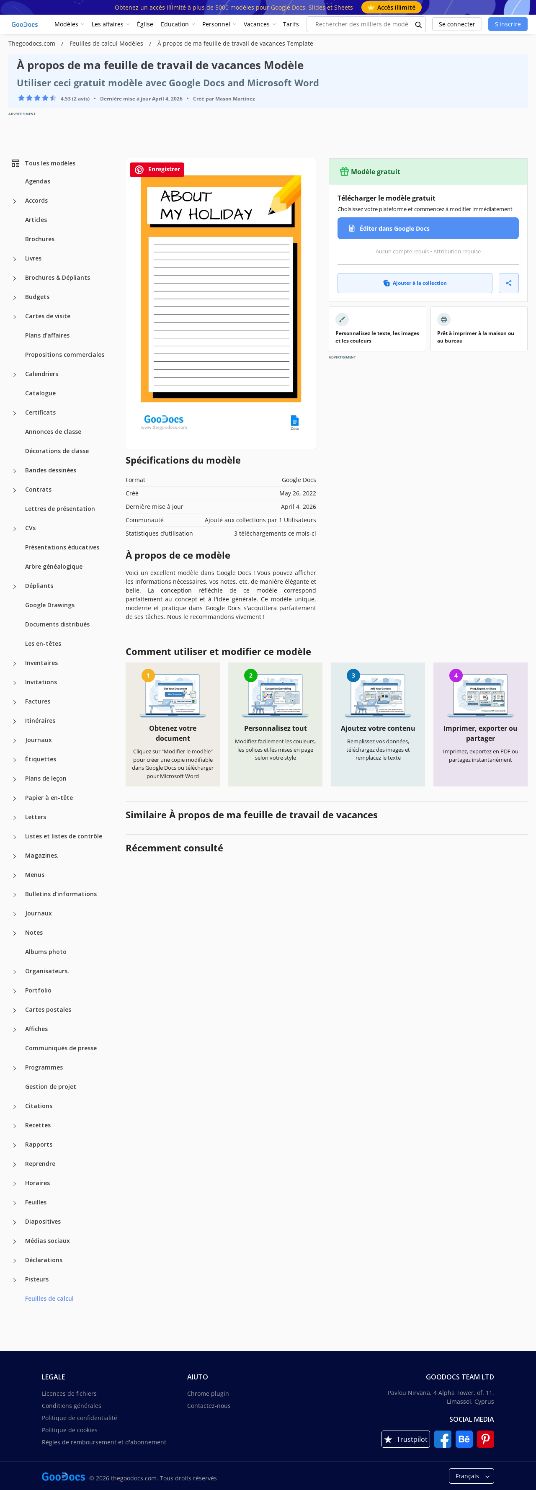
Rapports (38, 1144)
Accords (36, 200)
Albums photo (46, 952)
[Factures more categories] (14, 702)
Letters (35, 817)
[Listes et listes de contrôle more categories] (14, 837)
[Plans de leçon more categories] (14, 779)
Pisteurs (37, 1279)
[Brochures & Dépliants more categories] (14, 278)
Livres (33, 258)
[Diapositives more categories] (14, 1222)
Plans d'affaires (47, 335)
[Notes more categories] (14, 933)
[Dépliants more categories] (14, 586)
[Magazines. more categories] (14, 856)
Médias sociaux (47, 1241)
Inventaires (41, 663)
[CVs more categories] (14, 529)
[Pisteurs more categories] (14, 1280)
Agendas (37, 181)
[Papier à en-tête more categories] (14, 798)
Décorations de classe (57, 451)
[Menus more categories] (14, 875)
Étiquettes (40, 759)
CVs (30, 528)
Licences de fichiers (69, 1393)
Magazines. (42, 855)
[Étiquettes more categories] (14, 760)
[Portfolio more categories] (14, 991)
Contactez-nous (209, 1406)
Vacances (257, 24)
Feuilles (35, 1202)
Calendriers (41, 374)
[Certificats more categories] (14, 413)
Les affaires (108, 24)
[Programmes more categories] (14, 1068)
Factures (37, 701)
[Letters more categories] (14, 818)
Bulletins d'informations (61, 894)
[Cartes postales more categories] (14, 1010)
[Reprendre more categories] (14, 1164)
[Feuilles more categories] (14, 1203)
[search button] (419, 24)
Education (175, 24)
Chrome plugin (208, 1393)
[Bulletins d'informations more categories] (14, 895)
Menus (34, 875)
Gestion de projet (50, 1086)
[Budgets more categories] (14, 297)
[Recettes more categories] (14, 1126)
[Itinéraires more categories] (14, 721)
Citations (38, 1106)
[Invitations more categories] (14, 683)
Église (145, 24)
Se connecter (457, 24)
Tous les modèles (42, 163)
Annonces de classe (53, 432)
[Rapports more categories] (14, 1145)
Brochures (39, 239)
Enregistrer (157, 170)
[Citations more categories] (14, 1107)
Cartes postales (48, 1009)
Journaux (38, 740)
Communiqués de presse (61, 1048)
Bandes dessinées (50, 470)
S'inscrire (508, 24)
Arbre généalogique (53, 566)
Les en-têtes (43, 643)
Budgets (37, 297)
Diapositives (43, 1221)
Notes (34, 932)
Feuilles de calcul (49, 1298)
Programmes (44, 1067)
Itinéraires (40, 720)
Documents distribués (57, 624)
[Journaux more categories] (14, 741)
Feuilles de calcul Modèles (107, 43)
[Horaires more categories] (14, 1184)
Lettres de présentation (60, 509)
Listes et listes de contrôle (63, 836)
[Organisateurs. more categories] (14, 972)
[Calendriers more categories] (14, 375)
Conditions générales (71, 1406)
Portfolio (38, 990)
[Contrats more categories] (14, 490)
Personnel (216, 24)
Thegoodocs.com (32, 43)
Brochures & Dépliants (57, 277)
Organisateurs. (47, 971)
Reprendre (40, 1164)
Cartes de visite (47, 316)
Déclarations (43, 1260)
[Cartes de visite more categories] (14, 317)
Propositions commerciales (64, 354)
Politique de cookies (70, 1430)
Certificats (40, 412)
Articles (36, 220)
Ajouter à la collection (415, 282)
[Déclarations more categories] (14, 1261)
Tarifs (291, 24)
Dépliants (39, 586)
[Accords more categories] (14, 201)
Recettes (38, 1125)
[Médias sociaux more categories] (14, 1241)
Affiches (36, 1029)
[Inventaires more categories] (14, 663)
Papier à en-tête (49, 798)
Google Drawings (50, 605)
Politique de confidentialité (79, 1418)
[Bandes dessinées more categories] (14, 471)
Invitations (41, 682)
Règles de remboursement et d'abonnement (104, 1442)
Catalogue (40, 393)
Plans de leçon (46, 778)
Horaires (37, 1183)
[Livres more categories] (14, 259)
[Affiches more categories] (14, 1029)
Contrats (38, 489)
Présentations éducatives (62, 547)
